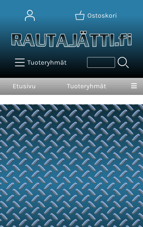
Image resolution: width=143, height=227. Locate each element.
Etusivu (24, 86)
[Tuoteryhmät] (41, 62)
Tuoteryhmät (86, 86)
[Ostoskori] (96, 15)
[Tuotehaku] (101, 62)
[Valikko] (134, 86)
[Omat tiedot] (30, 15)
